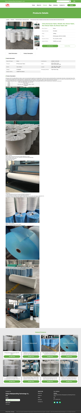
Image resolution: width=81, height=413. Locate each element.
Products (12, 19)
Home (33, 5)
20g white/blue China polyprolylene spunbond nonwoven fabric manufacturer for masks (50, 353)
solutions (55, 5)
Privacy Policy (8, 411)
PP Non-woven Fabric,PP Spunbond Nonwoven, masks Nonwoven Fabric (69, 378)
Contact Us (40, 401)
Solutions (40, 399)
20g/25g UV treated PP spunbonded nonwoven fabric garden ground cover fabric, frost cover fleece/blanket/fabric (31, 353)
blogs (50, 5)
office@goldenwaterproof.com (12, 400)
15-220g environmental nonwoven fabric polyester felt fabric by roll (50, 378)
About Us (40, 393)
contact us (62, 5)
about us (39, 5)
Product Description (28, 53)
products (45, 5)
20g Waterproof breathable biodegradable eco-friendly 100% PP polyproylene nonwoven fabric (12, 378)
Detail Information (13, 53)
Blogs (39, 397)
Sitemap (12, 411)
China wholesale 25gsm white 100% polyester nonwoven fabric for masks (31, 378)
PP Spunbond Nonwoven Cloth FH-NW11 (12, 353)
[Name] (69, 1)
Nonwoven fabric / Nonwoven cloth (22, 19)
